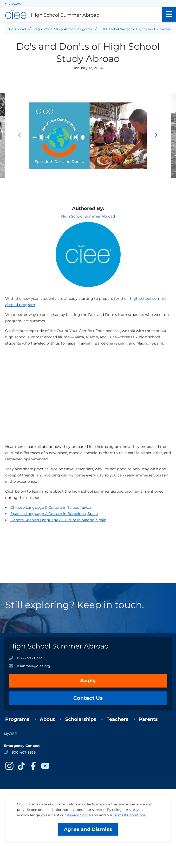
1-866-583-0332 (29, 658)
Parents (148, 719)
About (47, 719)
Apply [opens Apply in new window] (88, 681)
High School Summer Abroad (88, 216)
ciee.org (15, 3)
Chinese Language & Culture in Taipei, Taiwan (51, 507)
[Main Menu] (169, 14)
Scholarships (80, 719)
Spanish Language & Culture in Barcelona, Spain (54, 513)
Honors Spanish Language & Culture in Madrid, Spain (58, 520)
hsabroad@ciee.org (33, 666)
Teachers (117, 719)
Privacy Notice (79, 815)
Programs (17, 719)
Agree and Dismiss (88, 829)
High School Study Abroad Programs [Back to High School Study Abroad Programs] (63, 29)
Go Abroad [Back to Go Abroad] (17, 29)
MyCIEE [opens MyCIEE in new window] (10, 733)
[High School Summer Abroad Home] (81, 14)
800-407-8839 (24, 752)
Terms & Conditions (129, 815)
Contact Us (88, 698)
